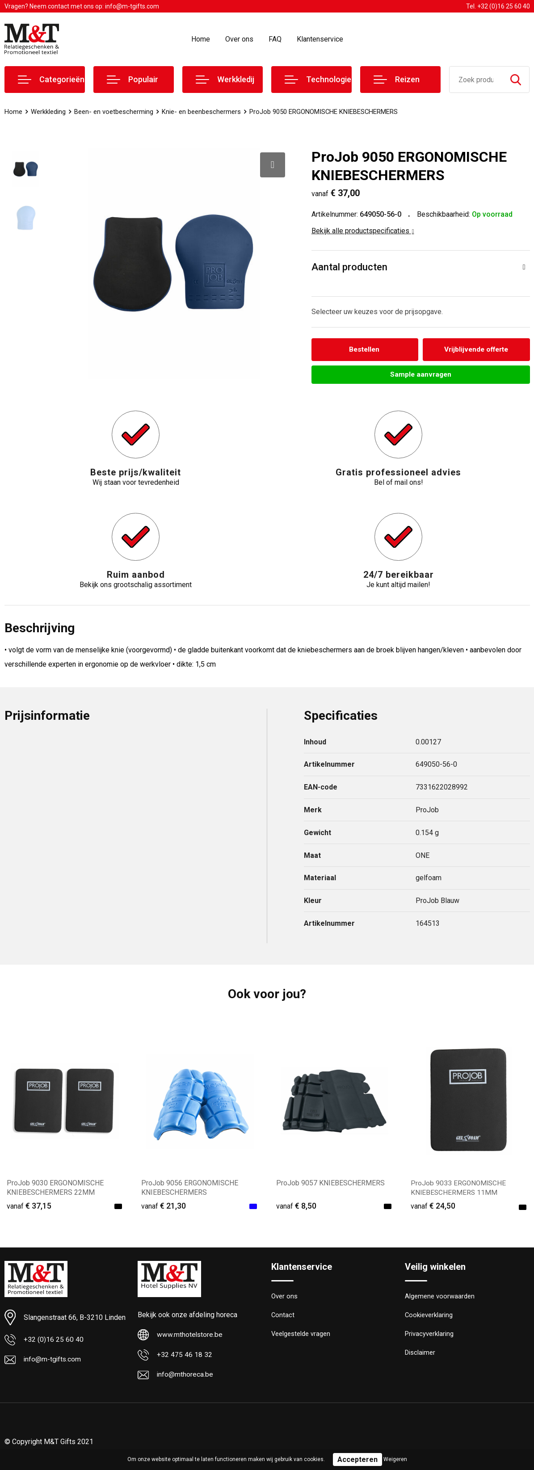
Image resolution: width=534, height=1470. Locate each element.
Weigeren (395, 1459)
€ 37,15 (29, 1207)
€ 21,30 (163, 1207)
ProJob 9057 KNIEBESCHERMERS (330, 1184)
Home (200, 39)
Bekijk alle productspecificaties (362, 231)
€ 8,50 (296, 1207)
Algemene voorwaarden (440, 1298)
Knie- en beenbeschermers (201, 112)
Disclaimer (420, 1356)
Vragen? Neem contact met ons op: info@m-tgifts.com (81, 6)
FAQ (275, 39)
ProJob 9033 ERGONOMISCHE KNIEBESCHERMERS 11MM (459, 1189)
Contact (283, 1318)
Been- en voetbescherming (113, 112)
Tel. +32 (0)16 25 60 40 (498, 6)
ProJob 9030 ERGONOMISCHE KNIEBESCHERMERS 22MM (55, 1189)
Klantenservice (320, 39)
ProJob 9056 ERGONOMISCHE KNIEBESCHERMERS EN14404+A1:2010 (189, 1194)
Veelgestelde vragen (301, 1337)
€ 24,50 (433, 1207)
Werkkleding (48, 112)
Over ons (239, 39)
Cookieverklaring (429, 1318)
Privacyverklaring (429, 1337)
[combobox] (476, 79)
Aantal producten (349, 267)
